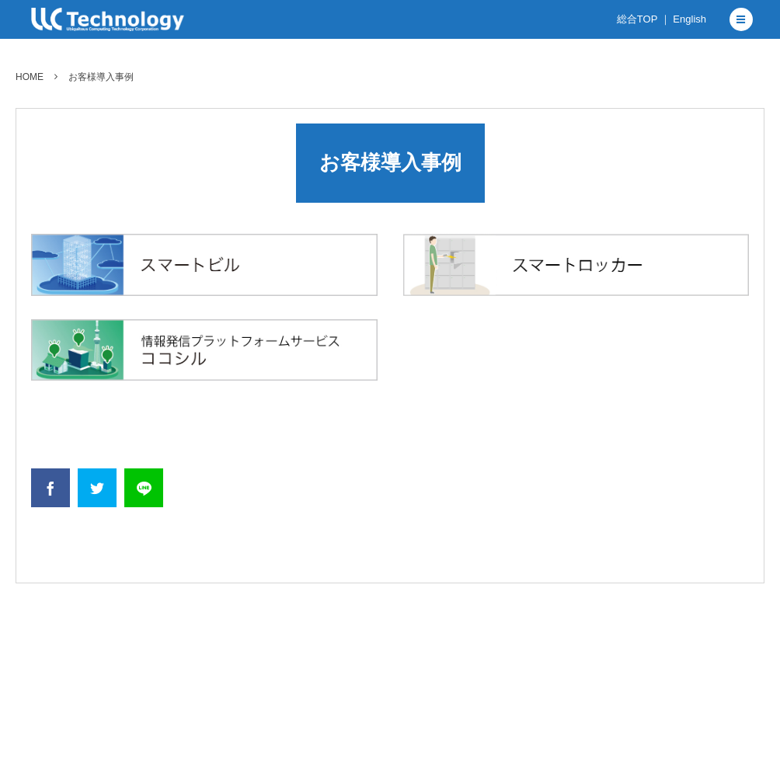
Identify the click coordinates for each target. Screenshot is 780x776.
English (689, 19)
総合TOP (637, 19)
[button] (741, 19)
